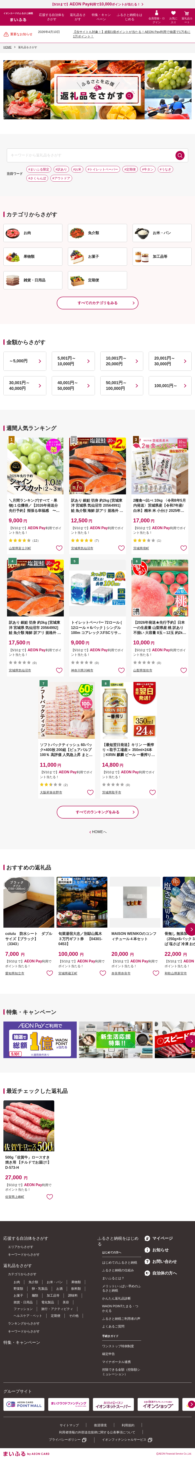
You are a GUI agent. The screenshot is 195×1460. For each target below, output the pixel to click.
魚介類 (33, 1282)
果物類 (76, 1282)
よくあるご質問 (113, 1326)
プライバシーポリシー (65, 1439)
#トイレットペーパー (103, 169)
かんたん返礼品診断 (116, 1298)
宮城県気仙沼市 (82, 548)
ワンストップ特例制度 (118, 1346)
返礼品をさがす (78, 17)
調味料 (73, 1295)
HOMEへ (99, 832)
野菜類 (18, 1288)
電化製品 (47, 1302)
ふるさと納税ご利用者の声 (121, 1318)
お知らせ (157, 1250)
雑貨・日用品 (23, 1302)
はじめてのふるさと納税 (119, 1262)
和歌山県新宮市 (176, 973)
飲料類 (76, 1288)
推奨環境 (100, 1425)
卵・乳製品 (40, 1288)
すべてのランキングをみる (97, 812)
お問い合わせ (161, 1261)
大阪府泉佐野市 (51, 792)
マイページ (159, 1238)
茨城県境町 (141, 548)
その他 (74, 1315)
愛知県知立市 (14, 973)
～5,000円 (18, 361)
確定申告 (108, 1354)
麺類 (35, 1295)
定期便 (55, 1315)
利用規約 (128, 1425)
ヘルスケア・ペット (28, 1315)
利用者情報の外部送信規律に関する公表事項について (97, 1432)
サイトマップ (69, 1425)
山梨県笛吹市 (142, 670)
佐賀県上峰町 (14, 1197)
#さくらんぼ (37, 178)
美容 (66, 1302)
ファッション (23, 1309)
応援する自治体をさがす (51, 17)
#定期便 (130, 169)
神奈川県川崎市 (82, 670)
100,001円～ (165, 385)
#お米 (77, 169)
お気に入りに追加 (49, 972)
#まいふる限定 (38, 169)
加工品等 (53, 1295)
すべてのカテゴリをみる (98, 303)
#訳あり (61, 169)
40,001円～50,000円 (67, 386)
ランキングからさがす (24, 1323)
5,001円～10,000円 (66, 361)
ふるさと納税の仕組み (118, 1270)
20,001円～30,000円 (164, 361)
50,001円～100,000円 (116, 386)
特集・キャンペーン (101, 17)
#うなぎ (165, 169)
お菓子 (18, 1295)
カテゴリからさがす (22, 1274)
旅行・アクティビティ (57, 1309)
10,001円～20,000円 (116, 361)
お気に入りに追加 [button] (59, 547)
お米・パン (55, 1282)
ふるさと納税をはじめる (129, 17)
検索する (180, 155)
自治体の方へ (161, 1273)
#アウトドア (61, 178)
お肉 (17, 1282)
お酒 (59, 1288)
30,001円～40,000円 (19, 386)
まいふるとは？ (113, 1278)
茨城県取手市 (111, 792)
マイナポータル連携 (116, 1362)
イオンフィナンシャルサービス (124, 1439)
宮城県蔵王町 (67, 973)
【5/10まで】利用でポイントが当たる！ (95, 4)
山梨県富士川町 (20, 548)
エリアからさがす (20, 1247)
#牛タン (147, 169)
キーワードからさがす (24, 1254)
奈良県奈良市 (121, 973)
